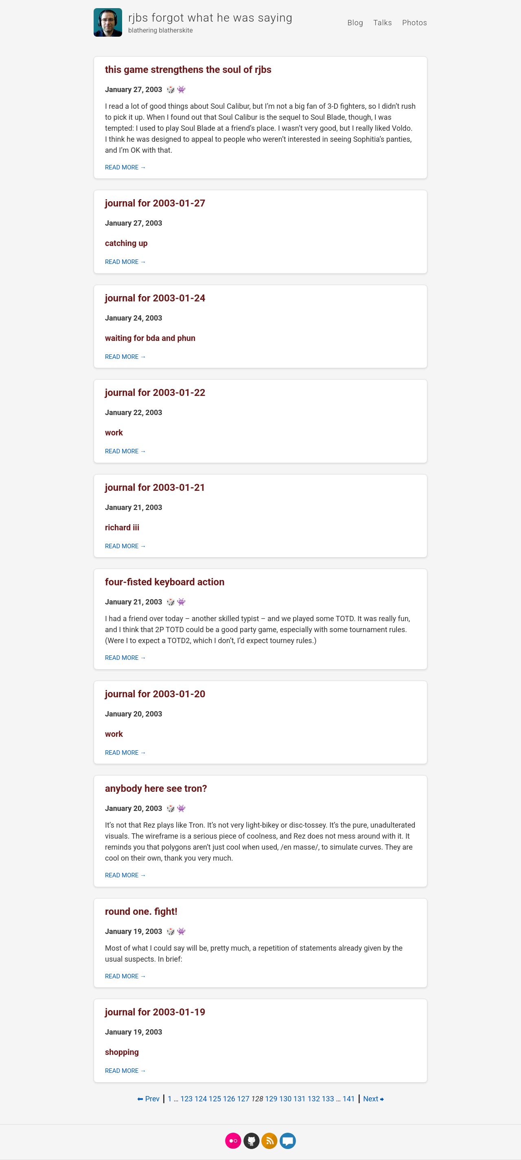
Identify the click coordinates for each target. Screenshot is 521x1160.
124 (201, 1098)
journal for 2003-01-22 (155, 392)
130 (285, 1098)
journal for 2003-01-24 (155, 298)
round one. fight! (141, 911)
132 (314, 1098)
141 (349, 1098)
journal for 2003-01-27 (155, 203)
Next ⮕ (373, 1098)
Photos (414, 22)
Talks (382, 22)
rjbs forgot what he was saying (210, 17)
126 (229, 1098)
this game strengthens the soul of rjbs (188, 69)
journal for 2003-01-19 (155, 1012)
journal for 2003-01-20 (155, 694)
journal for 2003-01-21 (155, 487)
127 (243, 1098)
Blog (355, 22)
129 (271, 1098)
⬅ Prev (148, 1098)
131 (299, 1098)
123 (186, 1098)
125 (215, 1098)
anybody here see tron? (156, 788)
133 (328, 1098)
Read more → (125, 167)
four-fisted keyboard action (165, 582)
